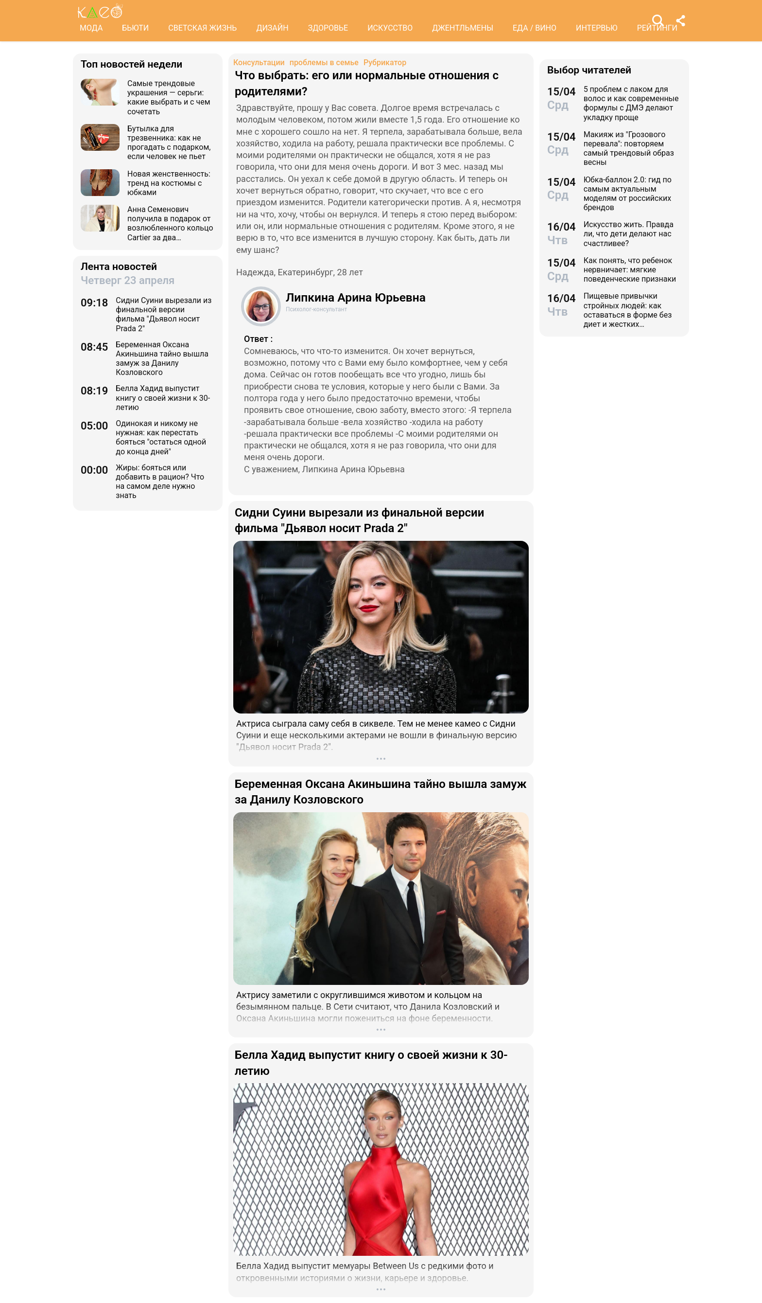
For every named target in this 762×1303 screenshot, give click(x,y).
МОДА (91, 28)
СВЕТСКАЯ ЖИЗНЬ (202, 28)
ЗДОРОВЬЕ (328, 28)
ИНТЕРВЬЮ (597, 28)
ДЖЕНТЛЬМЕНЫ (462, 28)
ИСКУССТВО (390, 28)
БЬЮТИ (135, 28)
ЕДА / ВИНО (534, 28)
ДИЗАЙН (272, 28)
